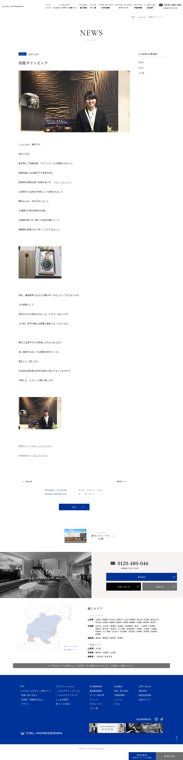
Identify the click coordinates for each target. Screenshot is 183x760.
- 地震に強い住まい (29, 703)
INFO (141, 62)
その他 (141, 73)
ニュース (141, 17)
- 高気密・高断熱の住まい (32, 708)
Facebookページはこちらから (33, 455)
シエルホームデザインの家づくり (35, 699)
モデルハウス (96, 712)
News (141, 67)
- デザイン (25, 712)
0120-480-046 (173, 4)
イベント (94, 708)
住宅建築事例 (96, 695)
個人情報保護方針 (143, 727)
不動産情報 (119, 703)
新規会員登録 (145, 703)
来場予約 (141, 595)
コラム (117, 712)
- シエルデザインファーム (68, 699)
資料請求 (130, 585)
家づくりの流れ (63, 712)
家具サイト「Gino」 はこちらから (35, 446)
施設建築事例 (96, 699)
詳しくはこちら (62, 182)
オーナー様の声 (97, 703)
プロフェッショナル (65, 695)
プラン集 (94, 716)
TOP (133, 17)
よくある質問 (62, 708)
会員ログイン (145, 708)
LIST (73, 507)
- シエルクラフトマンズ (67, 703)
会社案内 (118, 695)
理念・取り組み (121, 699)
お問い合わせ (118, 595)
